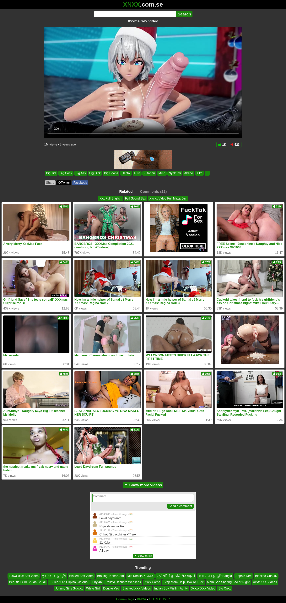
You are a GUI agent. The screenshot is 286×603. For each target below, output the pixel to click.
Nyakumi (175, 173)
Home (120, 599)
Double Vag (111, 588)
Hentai (125, 173)
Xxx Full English (110, 198)
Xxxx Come (152, 582)
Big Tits (51, 173)
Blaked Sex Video (81, 576)
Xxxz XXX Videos (265, 582)
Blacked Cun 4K (266, 576)
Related (125, 191)
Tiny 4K (97, 582)
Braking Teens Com (110, 576)
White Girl (93, 588)
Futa (137, 173)
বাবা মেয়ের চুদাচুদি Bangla (215, 576)
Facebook (80, 182)
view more (143, 555)
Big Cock (66, 173)
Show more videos (143, 485)
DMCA (141, 599)
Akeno (188, 173)
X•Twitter (64, 182)
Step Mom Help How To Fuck (183, 582)
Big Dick (94, 173)
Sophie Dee (243, 576)
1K (222, 144)
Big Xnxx (225, 588)
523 (235, 144)
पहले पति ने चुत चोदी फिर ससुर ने (176, 576)
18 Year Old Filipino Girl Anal (68, 582)
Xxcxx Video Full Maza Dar (167, 198)
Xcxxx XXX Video (203, 588)
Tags (130, 599)
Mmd (161, 173)
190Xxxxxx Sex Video (24, 576)
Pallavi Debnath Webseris (123, 582)
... (207, 173)
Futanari (149, 173)
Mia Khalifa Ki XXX (140, 576)
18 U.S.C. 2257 (159, 599)
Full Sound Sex (135, 198)
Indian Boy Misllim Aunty (171, 588)
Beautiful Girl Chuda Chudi (27, 582)
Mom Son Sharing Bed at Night (228, 582)
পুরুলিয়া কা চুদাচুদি (54, 576)
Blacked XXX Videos (136, 588)
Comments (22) (153, 191)
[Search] (135, 14)
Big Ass (80, 173)
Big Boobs (111, 173)
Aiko (199, 173)
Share (50, 182)
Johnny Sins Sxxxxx (69, 588)
